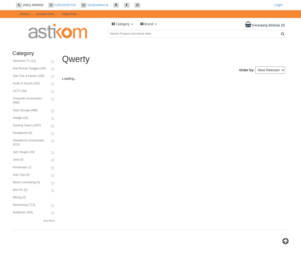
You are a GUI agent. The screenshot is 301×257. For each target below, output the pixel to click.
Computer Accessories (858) (27, 100)
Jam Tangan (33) (24, 152)
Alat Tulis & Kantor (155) (28, 76)
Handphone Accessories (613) (28, 142)
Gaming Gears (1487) (27, 125)
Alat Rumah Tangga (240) (29, 68)
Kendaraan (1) (22, 167)
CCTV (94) (20, 91)
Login (278, 5)
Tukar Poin (69, 14)
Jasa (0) (18, 159)
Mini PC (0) (20, 190)
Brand (148, 24)
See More (49, 220)
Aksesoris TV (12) (24, 61)
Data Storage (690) (25, 110)
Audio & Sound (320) (26, 83)
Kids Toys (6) (21, 175)
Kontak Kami (45, 14)
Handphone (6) (22, 133)
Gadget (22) (20, 118)
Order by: (246, 70)
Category (122, 24)
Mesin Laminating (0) (26, 182)
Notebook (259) (23, 212)
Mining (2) (19, 197)
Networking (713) (24, 205)
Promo (24, 14)
